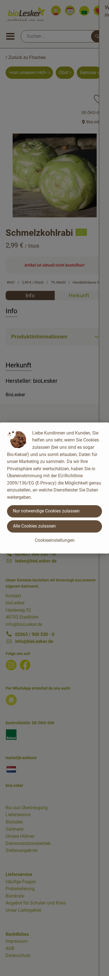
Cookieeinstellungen (55, 540)
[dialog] (54, 488)
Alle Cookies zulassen (34, 526)
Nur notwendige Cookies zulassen (46, 511)
